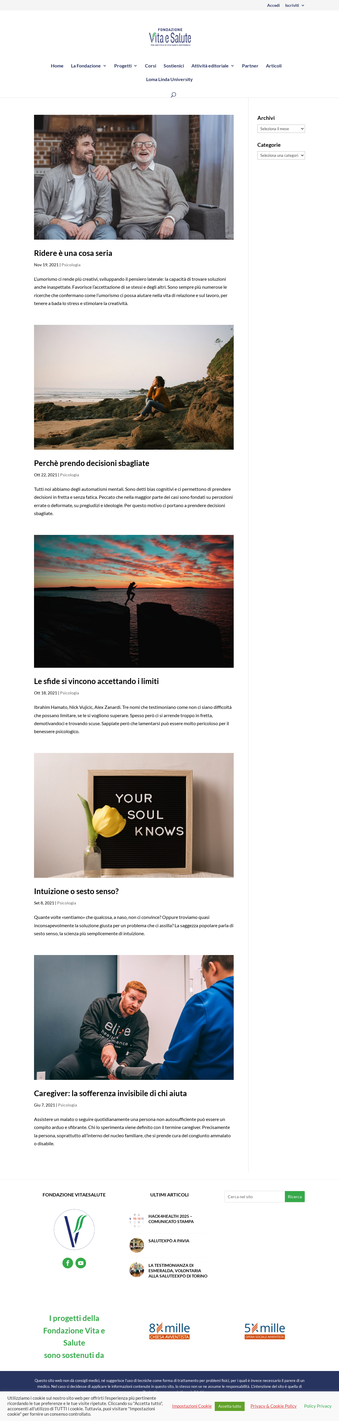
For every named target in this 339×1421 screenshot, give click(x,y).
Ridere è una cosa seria (73, 253)
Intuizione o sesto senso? (76, 891)
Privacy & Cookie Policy (274, 1406)
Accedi (273, 5)
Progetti (123, 66)
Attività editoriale (210, 66)
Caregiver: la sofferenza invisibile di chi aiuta (110, 1093)
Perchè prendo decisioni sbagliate (91, 463)
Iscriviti (292, 5)
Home (57, 66)
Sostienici (174, 66)
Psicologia (71, 264)
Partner (250, 66)
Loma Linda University (169, 79)
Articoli (274, 66)
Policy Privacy (318, 1406)
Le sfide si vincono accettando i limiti (96, 681)
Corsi (150, 66)
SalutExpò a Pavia (168, 1240)
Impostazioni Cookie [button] (192, 1406)
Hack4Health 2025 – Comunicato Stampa (171, 1219)
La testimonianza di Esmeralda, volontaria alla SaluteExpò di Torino (177, 1270)
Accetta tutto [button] (229, 1406)
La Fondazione (86, 66)
